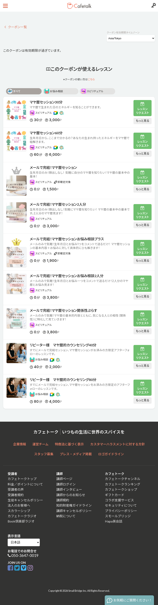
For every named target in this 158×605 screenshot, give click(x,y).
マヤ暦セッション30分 (46, 102)
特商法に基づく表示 (69, 444)
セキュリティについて (121, 505)
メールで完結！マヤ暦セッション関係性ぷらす (63, 310)
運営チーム (41, 444)
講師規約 (62, 500)
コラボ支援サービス (119, 500)
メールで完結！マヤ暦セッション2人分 (58, 204)
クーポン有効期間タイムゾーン (123, 32)
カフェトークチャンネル (122, 479)
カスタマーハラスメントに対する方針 (117, 444)
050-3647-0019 (24, 555)
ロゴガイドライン (111, 454)
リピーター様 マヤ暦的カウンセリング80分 (63, 380)
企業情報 (19, 444)
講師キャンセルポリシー (74, 511)
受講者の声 (16, 489)
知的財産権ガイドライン (74, 505)
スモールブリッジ (118, 516)
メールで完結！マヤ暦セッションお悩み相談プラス (67, 239)
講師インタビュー (69, 489)
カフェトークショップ (121, 489)
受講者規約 (16, 495)
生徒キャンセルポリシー (25, 500)
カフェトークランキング (122, 484)
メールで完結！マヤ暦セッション (53, 167)
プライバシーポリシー (121, 511)
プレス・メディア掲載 (76, 454)
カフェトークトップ (22, 479)
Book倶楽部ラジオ (21, 521)
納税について (66, 516)
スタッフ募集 (43, 454)
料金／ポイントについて (25, 484)
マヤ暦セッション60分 (46, 133)
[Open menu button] (5, 6)
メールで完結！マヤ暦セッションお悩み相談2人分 (67, 276)
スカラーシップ (19, 511)
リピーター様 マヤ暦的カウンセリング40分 (63, 345)
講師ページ (64, 479)
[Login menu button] (153, 6)
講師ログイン (66, 484)
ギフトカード (114, 495)
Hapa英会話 (113, 521)
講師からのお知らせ (70, 495)
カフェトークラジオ (22, 516)
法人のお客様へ (19, 505)
